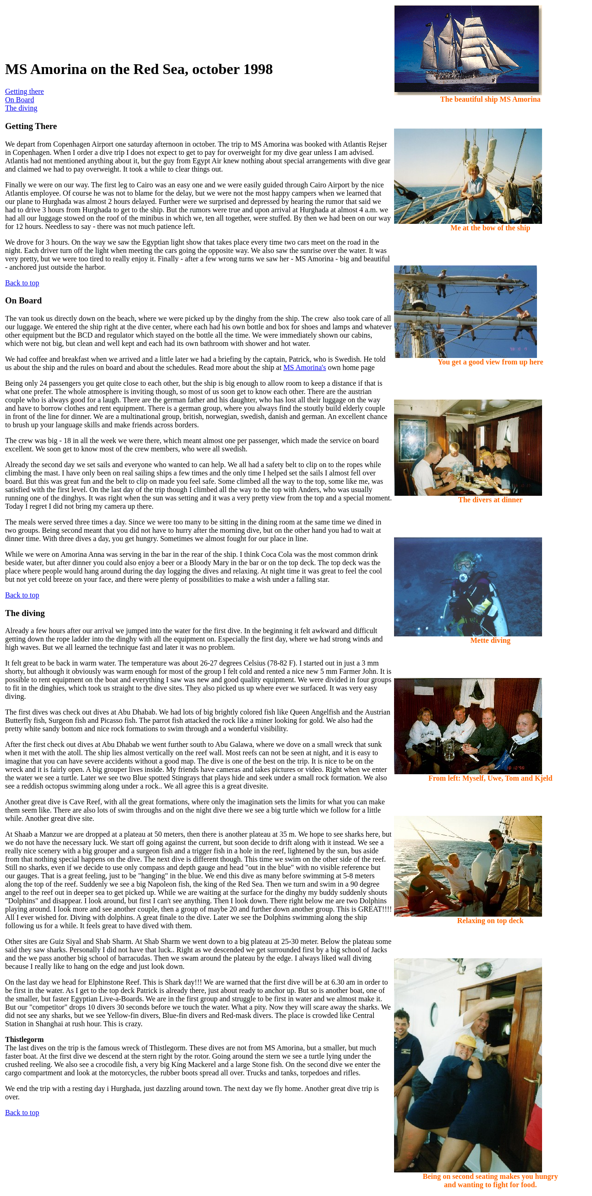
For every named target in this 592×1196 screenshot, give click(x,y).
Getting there (24, 91)
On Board (19, 100)
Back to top (22, 283)
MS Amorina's (305, 367)
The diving (21, 108)
